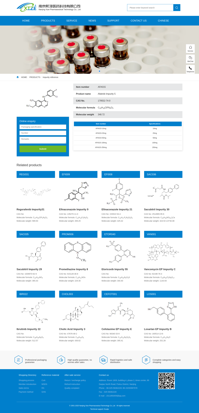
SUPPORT (113, 20)
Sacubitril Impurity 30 (156, 209)
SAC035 (24, 234)
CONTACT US (138, 20)
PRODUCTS (48, 20)
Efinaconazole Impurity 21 (117, 209)
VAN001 (151, 234)
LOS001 (151, 294)
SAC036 (151, 174)
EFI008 (108, 174)
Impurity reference (50, 77)
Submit (42, 149)
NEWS (92, 20)
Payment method (26, 392)
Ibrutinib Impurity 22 (28, 329)
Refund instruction (72, 384)
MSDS (44, 384)
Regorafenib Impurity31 (30, 209)
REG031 (24, 174)
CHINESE (163, 20)
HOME (26, 20)
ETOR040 (109, 234)
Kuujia (106, 409)
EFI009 (66, 174)
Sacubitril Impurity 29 (29, 269)
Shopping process (26, 380)
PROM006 (68, 234)
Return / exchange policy (75, 380)
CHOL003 (67, 294)
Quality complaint (72, 388)
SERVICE (71, 20)
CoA (43, 380)
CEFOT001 (110, 294)
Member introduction (27, 384)
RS (43, 388)
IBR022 (23, 294)
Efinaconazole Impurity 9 (73, 209)
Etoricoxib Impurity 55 (115, 269)
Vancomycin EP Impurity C (160, 269)
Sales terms (24, 388)
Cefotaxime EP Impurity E (117, 329)
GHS (44, 392)
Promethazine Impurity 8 (73, 269)
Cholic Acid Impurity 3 (72, 329)
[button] (99, 71)
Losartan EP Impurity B (158, 329)
